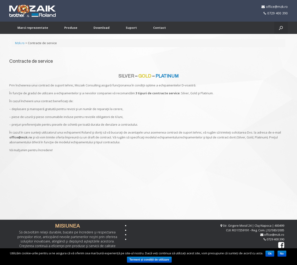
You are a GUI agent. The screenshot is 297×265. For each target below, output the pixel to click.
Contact (159, 28)
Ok (270, 253)
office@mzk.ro (277, 6)
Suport (131, 28)
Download (102, 28)
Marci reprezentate (32, 28)
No (282, 253)
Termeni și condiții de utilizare (149, 259)
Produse (70, 28)
